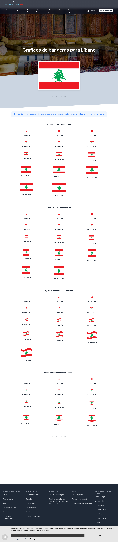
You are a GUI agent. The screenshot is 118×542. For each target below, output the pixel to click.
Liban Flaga (99, 514)
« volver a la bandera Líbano (59, 97)
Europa (5, 512)
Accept (63, 535)
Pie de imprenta (77, 495)
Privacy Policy (113, 538)
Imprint (108, 538)
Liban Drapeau (100, 505)
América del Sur (8, 499)
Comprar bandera (106, 10)
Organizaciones (31, 508)
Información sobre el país (81, 11)
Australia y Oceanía (9, 508)
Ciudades (29, 499)
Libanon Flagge (100, 497)
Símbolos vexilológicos (57, 495)
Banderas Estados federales (20, 11)
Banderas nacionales (9, 11)
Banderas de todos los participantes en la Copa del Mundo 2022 (58, 501)
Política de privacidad (79, 499)
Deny (27, 535)
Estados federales (32, 495)
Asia (4, 503)
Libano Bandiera (100, 510)
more (100, 535)
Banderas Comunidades (40, 11)
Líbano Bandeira (100, 518)
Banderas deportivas (71, 11)
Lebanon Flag (99, 501)
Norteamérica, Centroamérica (8, 517)
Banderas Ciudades (30, 11)
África (5, 495)
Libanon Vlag (99, 522)
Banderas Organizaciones (52, 11)
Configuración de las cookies (82, 503)
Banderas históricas (62, 11)
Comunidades (30, 503)
